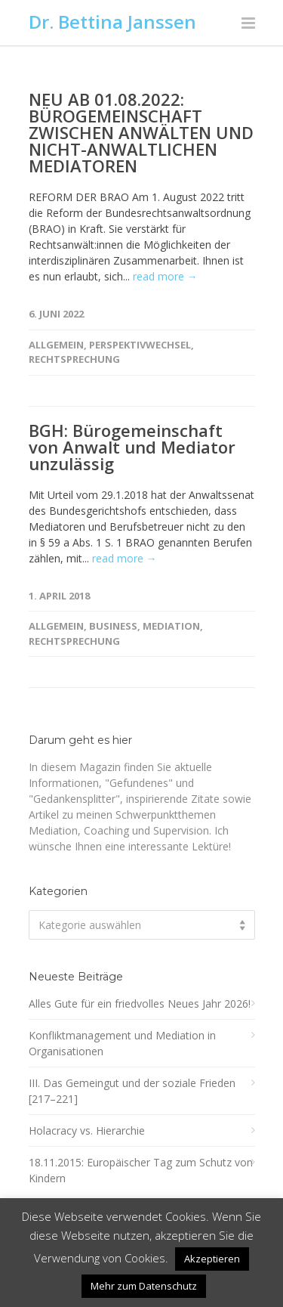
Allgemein (56, 345)
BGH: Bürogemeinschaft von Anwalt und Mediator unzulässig (132, 447)
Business (113, 626)
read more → (165, 276)
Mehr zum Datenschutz (144, 1286)
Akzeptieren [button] (212, 1258)
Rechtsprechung (74, 359)
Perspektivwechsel (140, 345)
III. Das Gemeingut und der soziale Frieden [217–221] (132, 1091)
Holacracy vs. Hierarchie (87, 1130)
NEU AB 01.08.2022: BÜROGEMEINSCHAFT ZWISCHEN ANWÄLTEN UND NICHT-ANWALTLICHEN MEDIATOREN (141, 132)
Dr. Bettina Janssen (112, 21)
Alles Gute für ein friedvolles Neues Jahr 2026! (140, 1003)
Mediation (171, 626)
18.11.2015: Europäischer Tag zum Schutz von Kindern (141, 1170)
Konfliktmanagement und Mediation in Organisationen (122, 1043)
